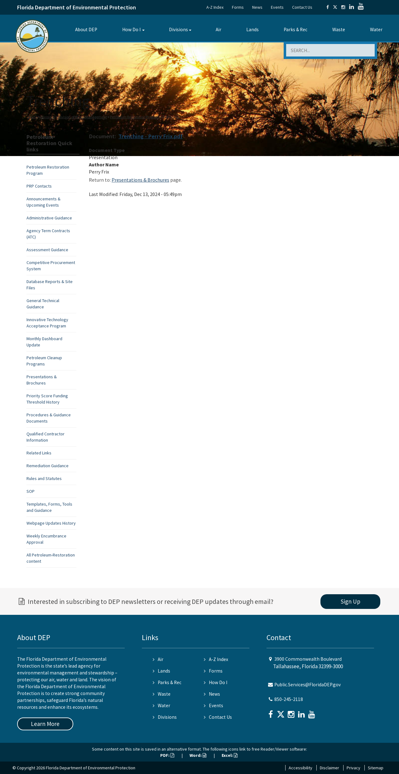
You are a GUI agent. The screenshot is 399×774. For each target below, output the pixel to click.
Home (32, 117)
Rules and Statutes (44, 478)
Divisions (178, 29)
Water (376, 29)
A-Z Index (215, 7)
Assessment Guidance (47, 249)
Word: (198, 755)
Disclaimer (329, 768)
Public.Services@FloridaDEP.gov (307, 685)
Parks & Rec (295, 29)
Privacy (353, 768)
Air (218, 29)
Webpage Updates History (51, 523)
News (257, 7)
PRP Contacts (39, 186)
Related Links (38, 453)
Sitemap (375, 768)
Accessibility (300, 768)
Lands (252, 29)
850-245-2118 (288, 699)
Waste (338, 29)
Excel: (230, 755)
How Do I (131, 29)
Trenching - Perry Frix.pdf (150, 136)
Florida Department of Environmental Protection (76, 7)
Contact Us (302, 7)
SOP (30, 491)
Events (277, 7)
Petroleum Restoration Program (135, 117)
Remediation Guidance (47, 465)
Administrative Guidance (49, 218)
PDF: (167, 755)
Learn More (45, 723)
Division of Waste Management (82, 117)
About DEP (86, 29)
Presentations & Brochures (140, 180)
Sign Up (350, 601)
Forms (238, 7)
